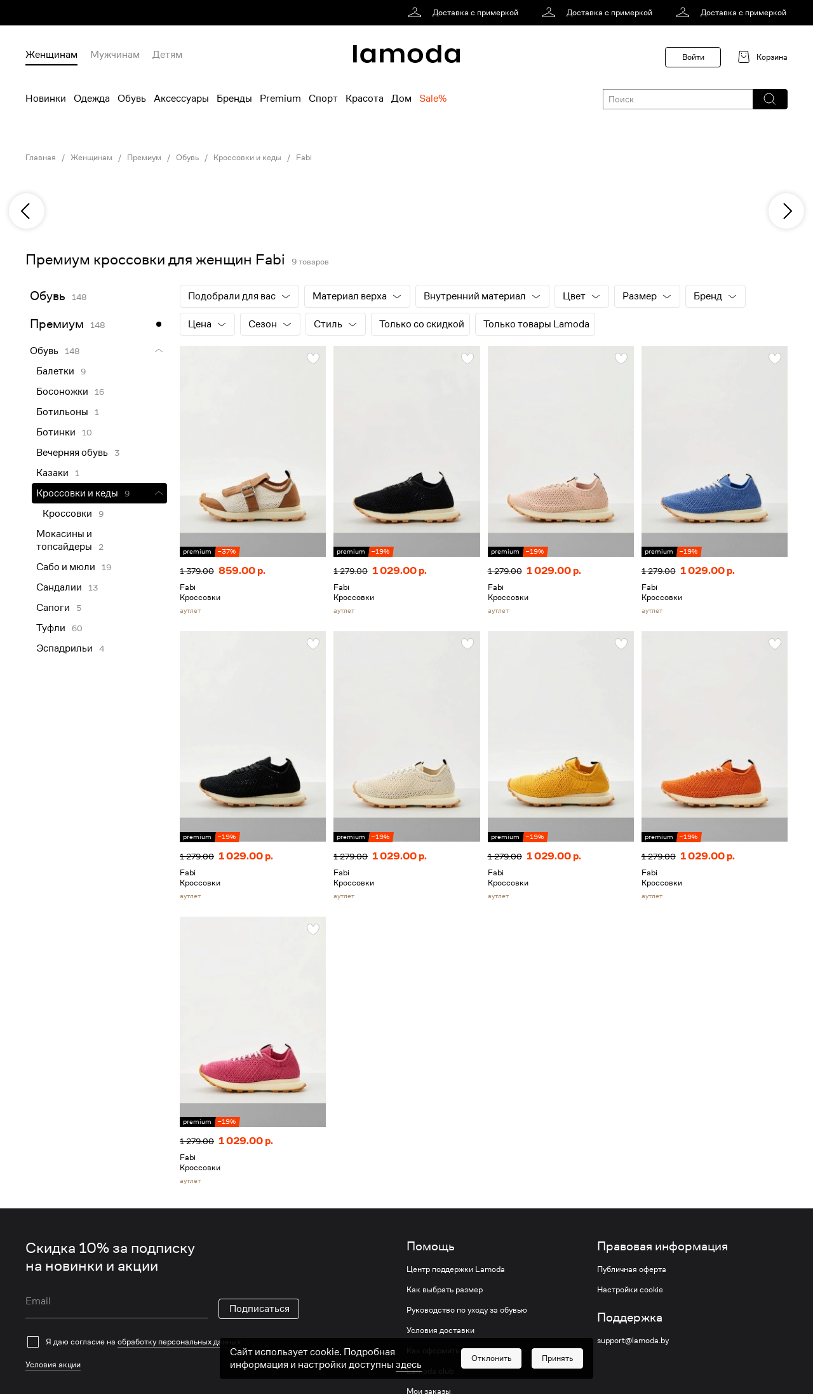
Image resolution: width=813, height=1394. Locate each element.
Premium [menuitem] (280, 98)
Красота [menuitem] (365, 98)
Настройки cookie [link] (630, 1290)
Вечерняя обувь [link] (72, 452)
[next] (786, 211)
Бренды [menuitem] (234, 98)
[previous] (26, 211)
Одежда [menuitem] (92, 98)
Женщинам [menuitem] (51, 54)
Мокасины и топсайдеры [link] (64, 540)
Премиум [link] (144, 158)
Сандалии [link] (59, 587)
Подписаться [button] (259, 1308)
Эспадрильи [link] (64, 648)
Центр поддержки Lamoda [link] (455, 1269)
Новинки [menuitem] (45, 98)
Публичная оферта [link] (631, 1269)
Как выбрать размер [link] (444, 1290)
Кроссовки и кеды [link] (247, 158)
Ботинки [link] (56, 432)
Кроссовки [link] (67, 513)
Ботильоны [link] (62, 412)
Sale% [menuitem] (433, 98)
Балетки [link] (55, 371)
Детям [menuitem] (167, 54)
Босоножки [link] (62, 391)
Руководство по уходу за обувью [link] (466, 1310)
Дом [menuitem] (401, 98)
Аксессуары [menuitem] (181, 98)
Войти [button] (693, 56)
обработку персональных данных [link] (179, 1341)
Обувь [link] (187, 158)
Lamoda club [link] (430, 1371)
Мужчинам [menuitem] (115, 54)
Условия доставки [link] (440, 1330)
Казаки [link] (52, 473)
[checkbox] (162, 1342)
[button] (769, 99)
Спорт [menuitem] (323, 98)
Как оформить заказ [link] (444, 1351)
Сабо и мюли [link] (65, 567)
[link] (465, 12)
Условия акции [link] (53, 1364)
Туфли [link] (50, 628)
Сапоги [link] (53, 607)
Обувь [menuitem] (132, 98)
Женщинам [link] (91, 158)
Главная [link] (40, 158)
